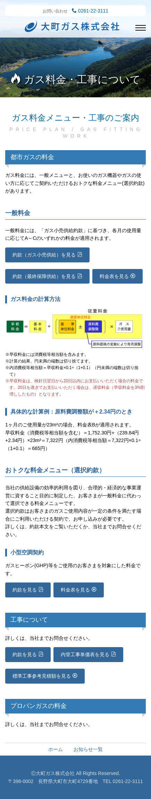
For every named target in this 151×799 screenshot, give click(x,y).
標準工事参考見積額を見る (41, 676)
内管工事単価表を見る (85, 654)
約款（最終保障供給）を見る (44, 276)
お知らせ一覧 (88, 749)
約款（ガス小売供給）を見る (44, 255)
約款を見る (24, 590)
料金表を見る (114, 276)
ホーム (55, 749)
